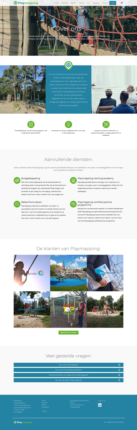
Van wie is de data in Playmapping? (87, 380)
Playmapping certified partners (79, 400)
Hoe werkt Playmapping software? (87, 370)
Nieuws (72, 403)
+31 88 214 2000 (19, 410)
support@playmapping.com (22, 407)
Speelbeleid (45, 407)
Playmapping (119, 422)
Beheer (73, 3)
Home (56, 3)
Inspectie (65, 3)
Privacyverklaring (75, 407)
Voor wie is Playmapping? (89, 365)
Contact (105, 3)
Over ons (44, 409)
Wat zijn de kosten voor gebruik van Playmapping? (84, 375)
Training (81, 3)
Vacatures (96, 3)
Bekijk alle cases (68, 332)
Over (88, 3)
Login (113, 3)
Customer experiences (77, 405)
